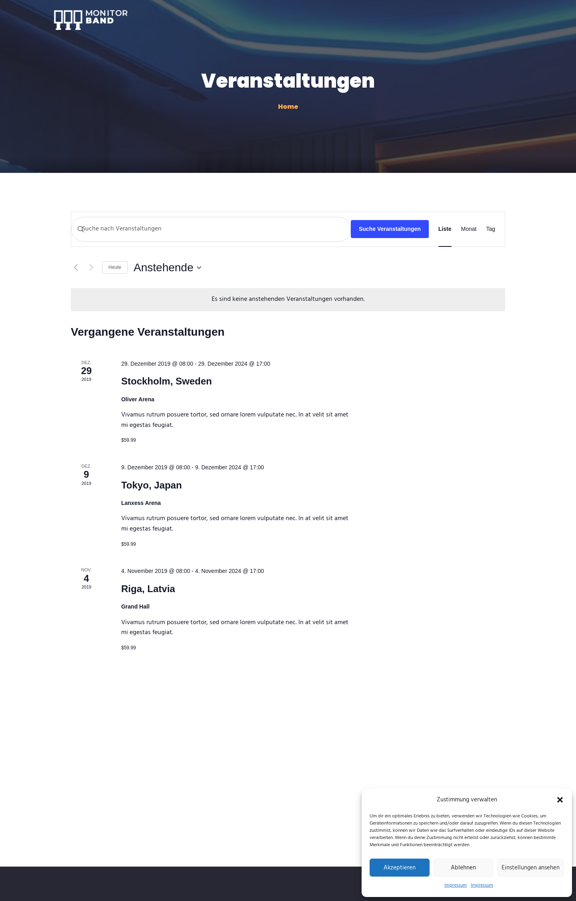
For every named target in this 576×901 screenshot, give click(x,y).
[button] (560, 800)
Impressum (455, 885)
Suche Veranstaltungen (390, 229)
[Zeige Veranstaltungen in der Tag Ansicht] (490, 229)
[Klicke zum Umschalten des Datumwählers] (167, 268)
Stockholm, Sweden (166, 381)
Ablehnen (463, 868)
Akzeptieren (400, 868)
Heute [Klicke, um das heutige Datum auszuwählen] (114, 267)
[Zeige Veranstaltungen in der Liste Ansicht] (445, 229)
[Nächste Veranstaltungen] (91, 267)
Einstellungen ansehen (531, 868)
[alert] (288, 299)
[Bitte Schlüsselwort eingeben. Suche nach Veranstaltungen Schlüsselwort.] (211, 229)
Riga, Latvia (148, 588)
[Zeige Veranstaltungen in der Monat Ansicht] (469, 229)
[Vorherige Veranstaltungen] (75, 267)
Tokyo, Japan (151, 485)
